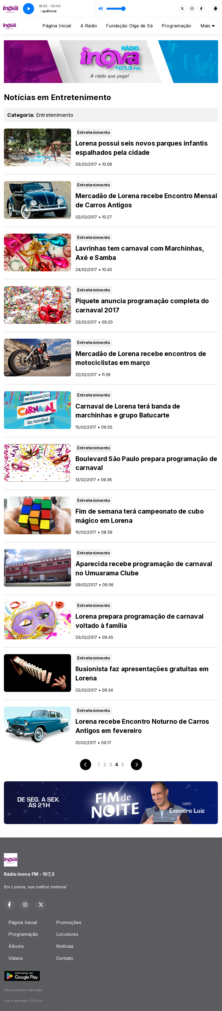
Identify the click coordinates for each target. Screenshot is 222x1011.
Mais (207, 26)
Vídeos (15, 958)
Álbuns (16, 946)
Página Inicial (56, 26)
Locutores (67, 934)
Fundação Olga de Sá (129, 26)
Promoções (68, 922)
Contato (65, 958)
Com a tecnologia (23, 1001)
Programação (177, 26)
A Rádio (88, 26)
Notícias (65, 946)
